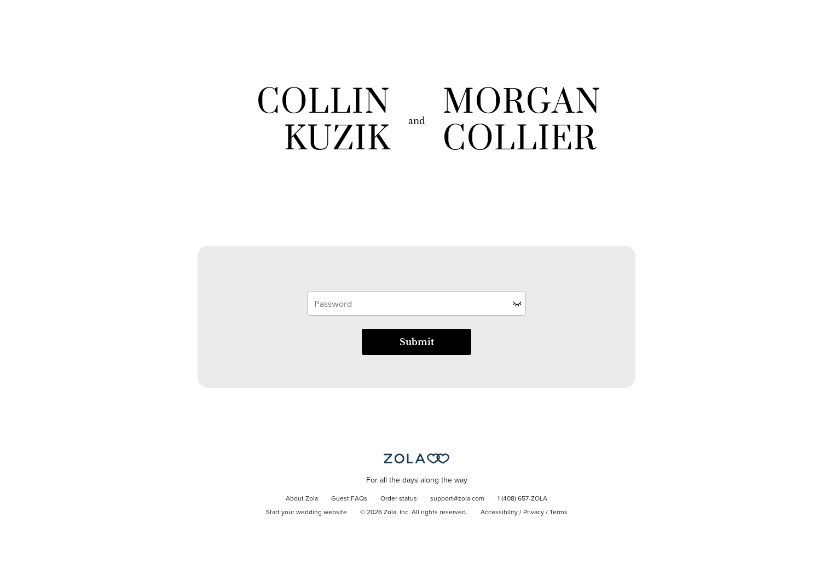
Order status (398, 499)
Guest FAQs (349, 499)
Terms (558, 512)
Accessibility (499, 512)
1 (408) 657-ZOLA (522, 499)
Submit (417, 341)
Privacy (533, 512)
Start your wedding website (306, 512)
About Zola (302, 499)
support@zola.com (457, 499)
